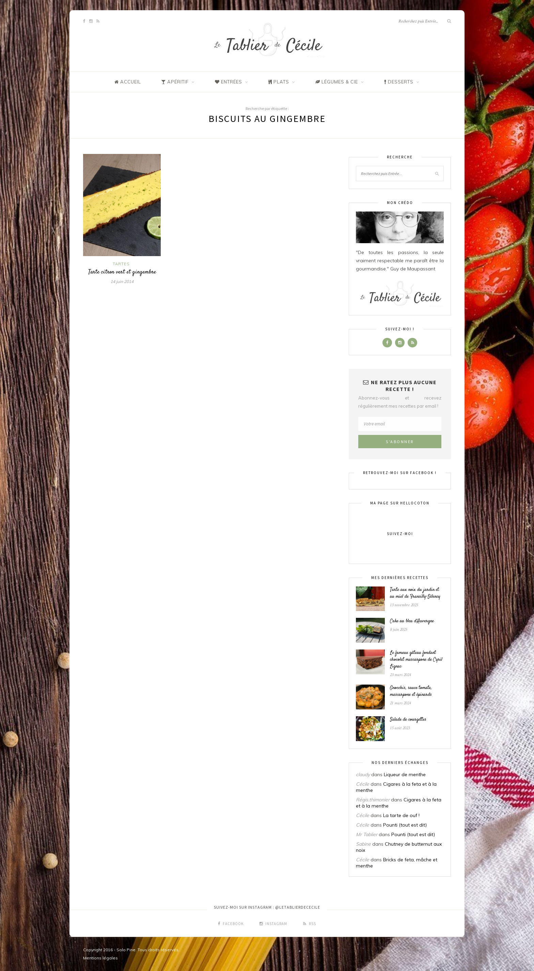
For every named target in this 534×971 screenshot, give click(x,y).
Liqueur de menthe (405, 774)
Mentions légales (100, 957)
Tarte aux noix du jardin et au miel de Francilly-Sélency (415, 593)
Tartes (121, 264)
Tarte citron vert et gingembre (122, 272)
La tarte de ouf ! (401, 815)
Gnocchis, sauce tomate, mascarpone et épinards (411, 691)
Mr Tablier (366, 834)
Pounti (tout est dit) (405, 825)
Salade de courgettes (408, 719)
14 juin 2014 (122, 281)
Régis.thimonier (373, 800)
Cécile (362, 784)
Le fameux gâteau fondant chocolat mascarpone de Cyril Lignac (416, 659)
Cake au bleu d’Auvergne (412, 621)
